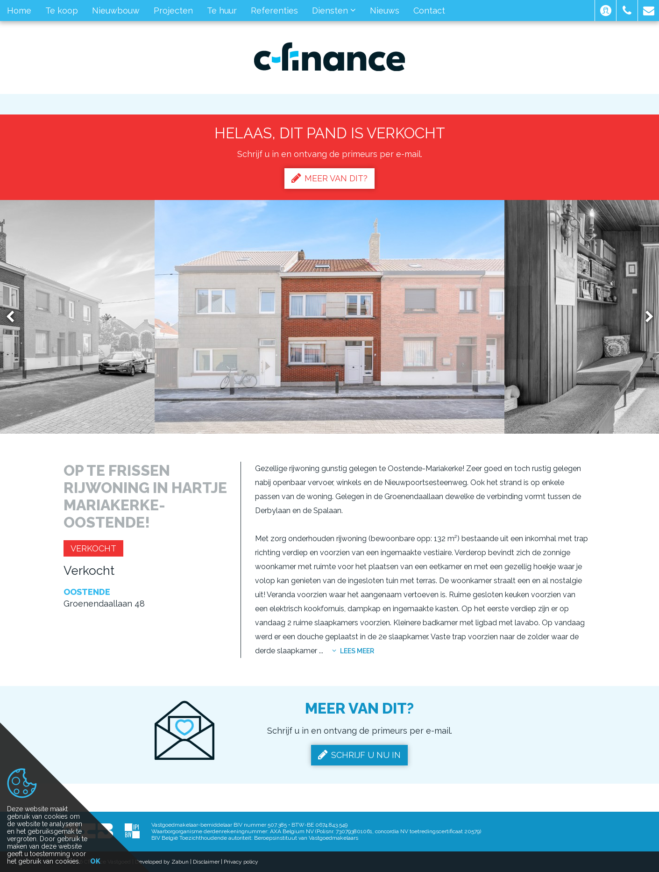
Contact (429, 10)
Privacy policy (241, 861)
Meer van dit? (329, 178)
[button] (605, 10)
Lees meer (353, 651)
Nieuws (384, 10)
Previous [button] (14, 317)
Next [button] (645, 317)
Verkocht (93, 548)
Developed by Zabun (162, 861)
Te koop (61, 10)
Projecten (173, 10)
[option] (329, 317)
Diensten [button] (334, 10)
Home (19, 10)
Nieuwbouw (116, 10)
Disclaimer (206, 861)
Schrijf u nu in (359, 754)
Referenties (274, 10)
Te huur (222, 10)
